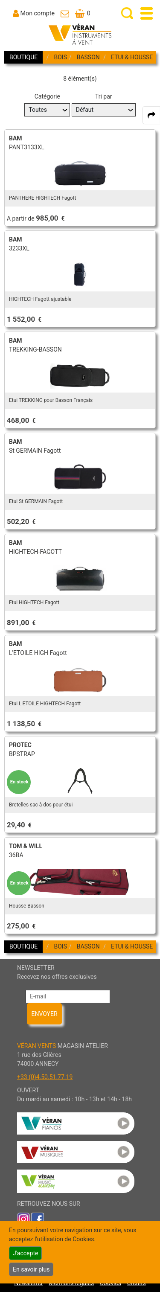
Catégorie (47, 96)
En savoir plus (31, 1269)
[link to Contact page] (65, 13)
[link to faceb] (37, 1218)
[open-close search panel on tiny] (127, 13)
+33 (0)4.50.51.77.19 (45, 1077)
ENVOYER (44, 1013)
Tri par (103, 96)
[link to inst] (23, 1218)
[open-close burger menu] (147, 13)
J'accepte (25, 1253)
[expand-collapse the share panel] (151, 115)
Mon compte (37, 13)
